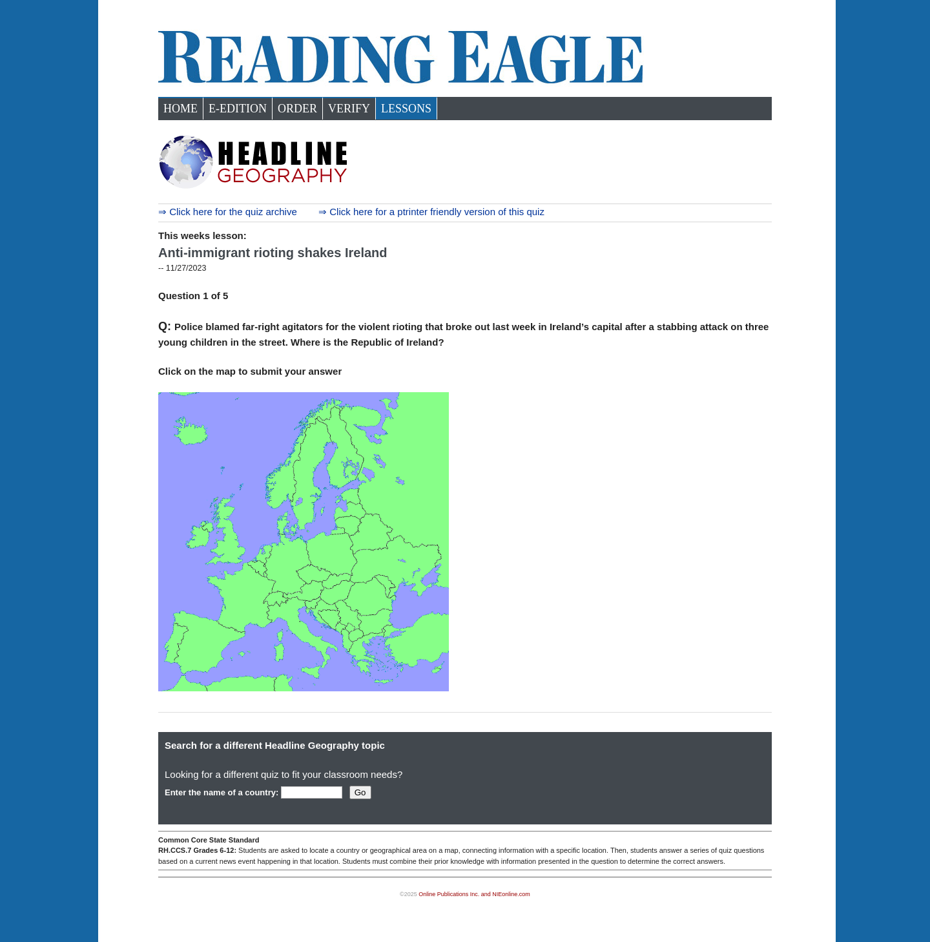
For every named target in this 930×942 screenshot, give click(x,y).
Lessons (406, 108)
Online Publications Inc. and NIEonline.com (474, 894)
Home (180, 108)
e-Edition (238, 108)
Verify (349, 108)
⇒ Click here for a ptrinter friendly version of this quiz (431, 211)
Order (297, 108)
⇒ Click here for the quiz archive (227, 211)
